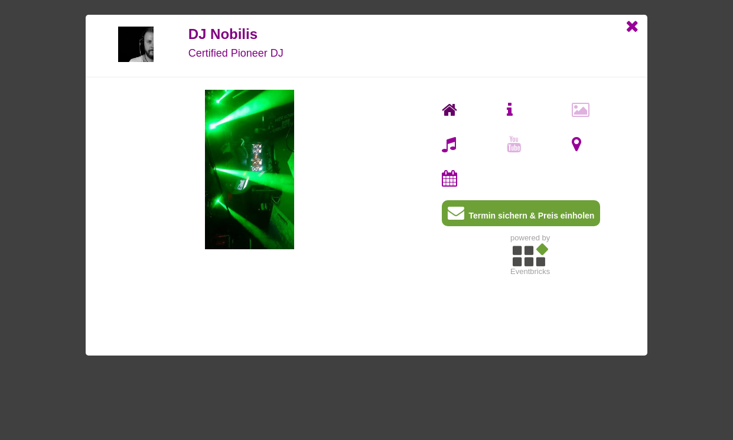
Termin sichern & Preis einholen (521, 215)
